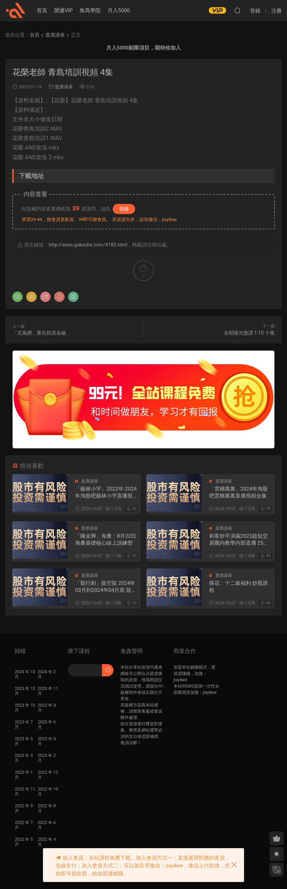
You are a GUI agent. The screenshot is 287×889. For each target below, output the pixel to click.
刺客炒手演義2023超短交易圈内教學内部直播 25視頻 (239, 539)
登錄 (124, 209)
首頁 (42, 10)
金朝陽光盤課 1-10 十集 (249, 333)
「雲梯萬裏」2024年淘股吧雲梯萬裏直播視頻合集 (238, 492)
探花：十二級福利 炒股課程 (238, 586)
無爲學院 (90, 10)
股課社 (15, 10)
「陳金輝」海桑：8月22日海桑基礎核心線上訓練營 (105, 539)
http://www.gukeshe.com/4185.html (88, 245)
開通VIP (63, 10)
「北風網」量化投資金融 (39, 333)
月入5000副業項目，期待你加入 (143, 48)
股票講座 (64, 86)
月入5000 (119, 10)
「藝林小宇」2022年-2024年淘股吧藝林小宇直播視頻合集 (106, 492)
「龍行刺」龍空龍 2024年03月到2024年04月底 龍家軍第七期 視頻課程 (106, 587)
